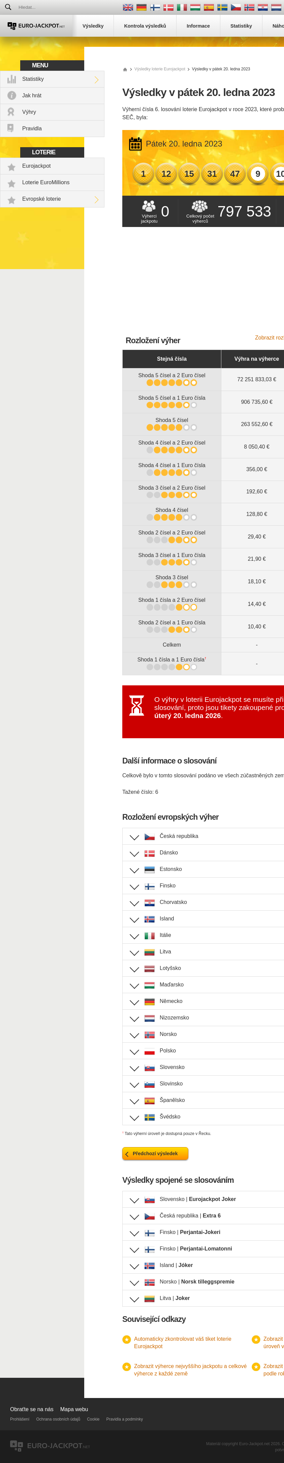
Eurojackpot (36, 166)
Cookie (93, 1419)
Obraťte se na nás (32, 1409)
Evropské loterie (41, 199)
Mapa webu (74, 1409)
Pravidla (32, 128)
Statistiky (33, 79)
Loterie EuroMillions (46, 182)
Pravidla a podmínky (124, 1419)
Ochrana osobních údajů (58, 1419)
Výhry (29, 112)
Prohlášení (19, 1419)
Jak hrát (31, 95)
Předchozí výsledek (155, 1153)
